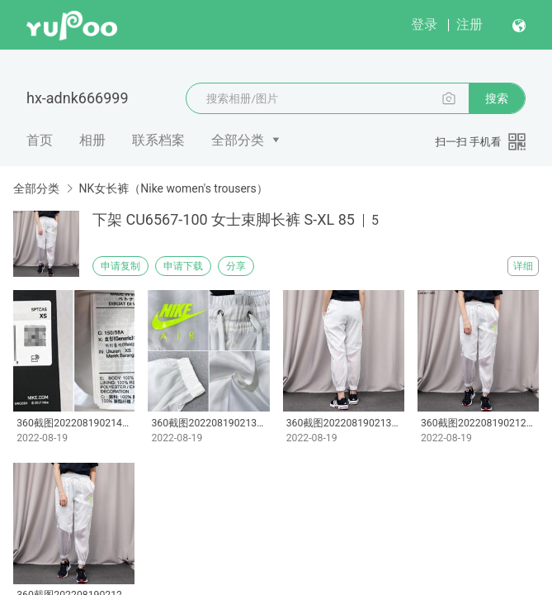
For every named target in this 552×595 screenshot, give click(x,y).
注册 (469, 24)
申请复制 (120, 266)
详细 (523, 266)
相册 (92, 140)
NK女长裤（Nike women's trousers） (172, 188)
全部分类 (237, 140)
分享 (236, 266)
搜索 (496, 98)
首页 (39, 140)
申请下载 (183, 266)
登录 (424, 24)
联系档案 (158, 140)
